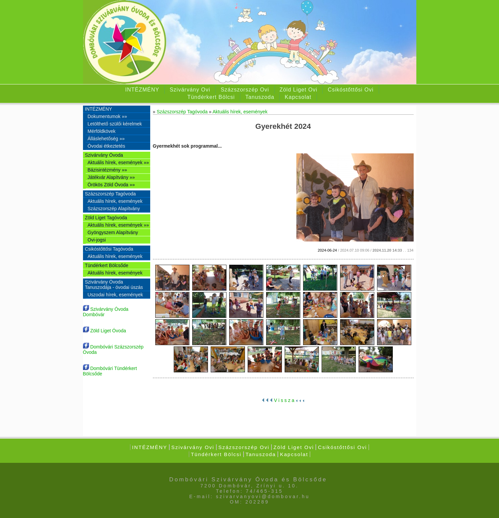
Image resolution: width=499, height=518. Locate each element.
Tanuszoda (259, 97)
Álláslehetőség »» (106, 138)
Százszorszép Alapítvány (114, 208)
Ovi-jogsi (97, 240)
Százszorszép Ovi (245, 89)
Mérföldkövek (102, 131)
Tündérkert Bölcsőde (106, 265)
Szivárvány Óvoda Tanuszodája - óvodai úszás (114, 284)
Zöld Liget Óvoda (104, 330)
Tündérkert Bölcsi (211, 97)
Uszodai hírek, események (115, 294)
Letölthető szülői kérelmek (115, 123)
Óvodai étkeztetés (106, 146)
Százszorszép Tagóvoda (110, 193)
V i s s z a (283, 400)
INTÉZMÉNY (142, 89)
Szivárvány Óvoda (104, 155)
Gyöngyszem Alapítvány (113, 232)
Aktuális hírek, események (115, 201)
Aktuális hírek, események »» (118, 162)
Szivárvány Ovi (190, 89)
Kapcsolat (298, 97)
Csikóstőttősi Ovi (350, 89)
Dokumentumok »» (107, 116)
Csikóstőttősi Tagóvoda (109, 249)
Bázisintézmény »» (107, 170)
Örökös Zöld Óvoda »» (111, 184)
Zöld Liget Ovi (299, 89)
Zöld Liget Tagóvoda (106, 217)
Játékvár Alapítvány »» (111, 177)
